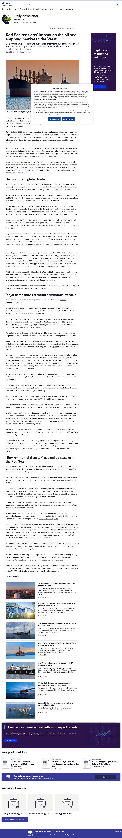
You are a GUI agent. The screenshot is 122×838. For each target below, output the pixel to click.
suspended (54, 413)
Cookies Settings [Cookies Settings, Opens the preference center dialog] (54, 119)
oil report (50, 280)
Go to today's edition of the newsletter (60, 28)
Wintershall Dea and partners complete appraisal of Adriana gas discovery (54, 684)
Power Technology (38, 813)
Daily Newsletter (15, 759)
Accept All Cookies (68, 119)
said (35, 429)
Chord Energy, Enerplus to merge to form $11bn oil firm (106, 763)
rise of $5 (14, 266)
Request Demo (100, 87)
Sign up (105, 777)
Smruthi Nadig (11, 52)
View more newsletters (14, 819)
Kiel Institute (25, 162)
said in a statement (35, 327)
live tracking (20, 363)
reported (73, 255)
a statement (60, 355)
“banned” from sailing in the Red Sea (21, 546)
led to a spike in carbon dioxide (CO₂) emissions (44, 446)
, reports (48, 519)
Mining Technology (12, 813)
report (54, 347)
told (31, 385)
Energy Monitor (64, 813)
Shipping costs (12, 148)
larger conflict (62, 140)
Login (117, 4)
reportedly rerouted (35, 405)
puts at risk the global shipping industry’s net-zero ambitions (31, 156)
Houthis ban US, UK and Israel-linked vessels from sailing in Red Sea (65, 764)
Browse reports (10, 740)
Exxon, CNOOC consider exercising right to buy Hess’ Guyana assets (22, 764)
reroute (63, 300)
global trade (26, 167)
